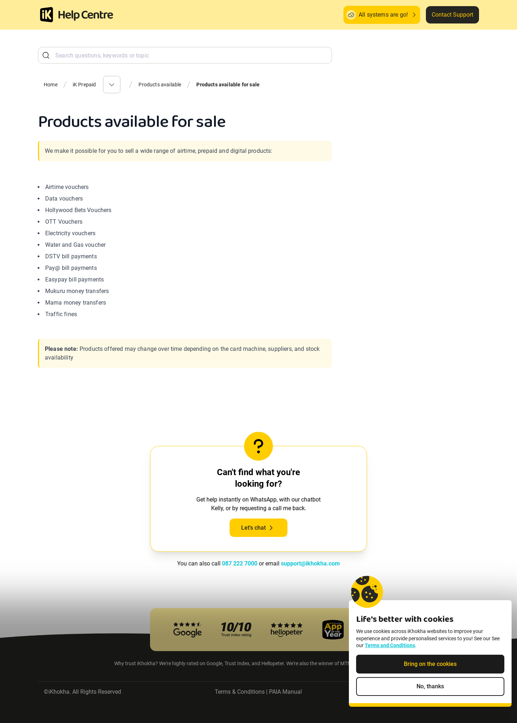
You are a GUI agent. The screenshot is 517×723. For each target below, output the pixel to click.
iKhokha (58, 691)
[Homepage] (46, 14)
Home (50, 84)
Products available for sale (228, 84)
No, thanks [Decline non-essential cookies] (430, 696)
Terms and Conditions (390, 655)
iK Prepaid (84, 84)
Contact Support (452, 14)
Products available (159, 84)
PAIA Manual (285, 691)
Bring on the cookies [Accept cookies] (430, 673)
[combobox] (185, 55)
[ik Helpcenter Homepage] (85, 15)
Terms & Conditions (240, 691)
